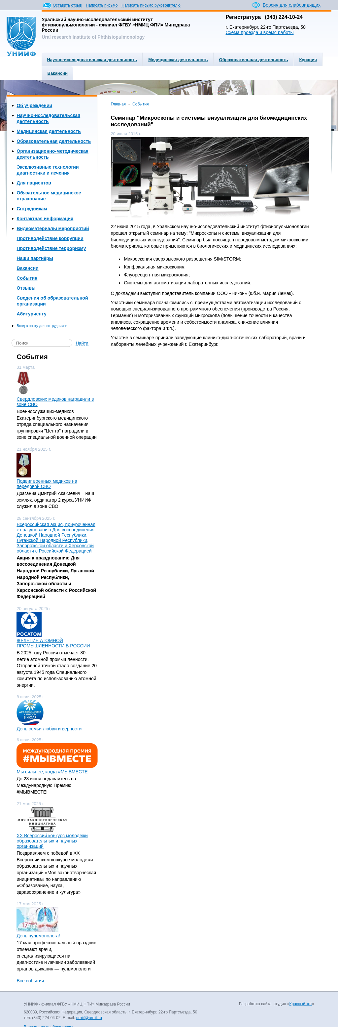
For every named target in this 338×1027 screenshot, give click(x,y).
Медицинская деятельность (178, 59)
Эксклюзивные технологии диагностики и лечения (48, 170)
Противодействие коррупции (50, 238)
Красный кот (300, 1004)
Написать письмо (102, 5)
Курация (308, 59)
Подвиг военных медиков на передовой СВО (47, 483)
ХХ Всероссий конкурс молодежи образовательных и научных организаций (52, 841)
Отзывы (26, 288)
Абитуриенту (31, 313)
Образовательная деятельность (253, 59)
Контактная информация (45, 218)
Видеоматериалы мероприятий (53, 228)
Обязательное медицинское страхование (49, 195)
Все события (30, 980)
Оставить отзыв (67, 5)
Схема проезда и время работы (260, 32)
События (27, 278)
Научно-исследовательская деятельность (92, 59)
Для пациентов (34, 182)
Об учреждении (34, 105)
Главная (118, 104)
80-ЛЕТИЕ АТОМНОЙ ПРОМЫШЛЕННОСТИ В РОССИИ (53, 643)
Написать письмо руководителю (150, 5)
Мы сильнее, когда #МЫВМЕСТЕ (52, 771)
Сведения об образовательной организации (52, 301)
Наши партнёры (35, 258)
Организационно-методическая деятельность (52, 154)
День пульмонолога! (38, 935)
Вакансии (57, 73)
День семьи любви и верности (49, 728)
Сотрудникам (32, 208)
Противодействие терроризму (51, 248)
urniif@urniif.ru (89, 1017)
